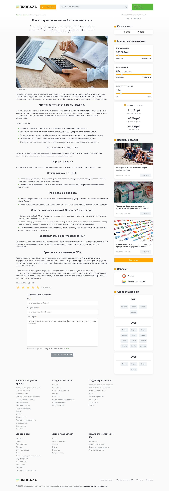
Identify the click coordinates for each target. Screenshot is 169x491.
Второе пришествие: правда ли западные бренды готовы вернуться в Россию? (133, 246)
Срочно (19, 411)
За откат (19, 429)
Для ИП (19, 414)
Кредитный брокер (23, 408)
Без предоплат (22, 402)
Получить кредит (59, 402)
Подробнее (145, 175)
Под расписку (21, 444)
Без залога (93, 441)
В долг (55, 438)
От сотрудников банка (25, 399)
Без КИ (55, 385)
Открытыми (93, 402)
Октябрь (133, 306)
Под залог (20, 467)
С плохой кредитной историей (28, 388)
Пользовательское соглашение (134, 15)
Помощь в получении (60, 391)
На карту (19, 438)
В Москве (56, 450)
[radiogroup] (28, 287)
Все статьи (133, 260)
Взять (91, 394)
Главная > (19, 15)
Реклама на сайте (134, 19)
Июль (124, 340)
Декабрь (133, 312)
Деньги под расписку (62, 434)
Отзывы (130, 276)
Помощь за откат (23, 391)
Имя (29, 299)
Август (134, 340)
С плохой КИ (21, 417)
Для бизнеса (21, 426)
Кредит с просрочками (100, 381)
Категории (48, 7)
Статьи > (26, 15)
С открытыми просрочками (63, 399)
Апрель (124, 335)
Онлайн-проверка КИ (136, 281)
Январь (124, 330)
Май (133, 335)
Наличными (56, 396)
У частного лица (22, 450)
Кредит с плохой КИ (62, 381)
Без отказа (56, 388)
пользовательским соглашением (95, 486)
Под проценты (22, 459)
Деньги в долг (23, 434)
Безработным (21, 423)
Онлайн (55, 394)
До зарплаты (21, 462)
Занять (19, 453)
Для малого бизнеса (96, 444)
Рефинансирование (96, 396)
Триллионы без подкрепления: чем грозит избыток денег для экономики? (132, 207)
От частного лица (59, 441)
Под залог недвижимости (26, 420)
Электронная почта (33, 308)
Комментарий (32, 317)
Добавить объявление (138, 7)
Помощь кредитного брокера (28, 397)
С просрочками (22, 394)
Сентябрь (124, 306)
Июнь (143, 335)
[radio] (18, 287)
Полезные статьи (106, 480)
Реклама (149, 480)
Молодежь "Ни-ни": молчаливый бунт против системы (131, 169)
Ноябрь (143, 306)
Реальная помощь (23, 405)
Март (143, 330)
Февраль (133, 330)
